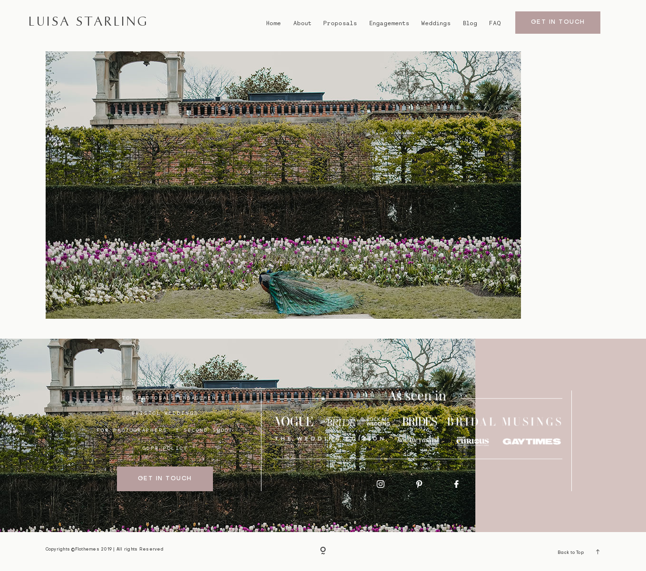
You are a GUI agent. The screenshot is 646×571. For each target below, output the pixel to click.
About (302, 23)
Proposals (340, 23)
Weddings (436, 23)
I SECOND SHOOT (204, 430)
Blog (470, 23)
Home (273, 23)
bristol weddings (165, 413)
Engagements (389, 23)
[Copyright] (323, 551)
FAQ (495, 23)
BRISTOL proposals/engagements (165, 397)
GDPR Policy (165, 448)
